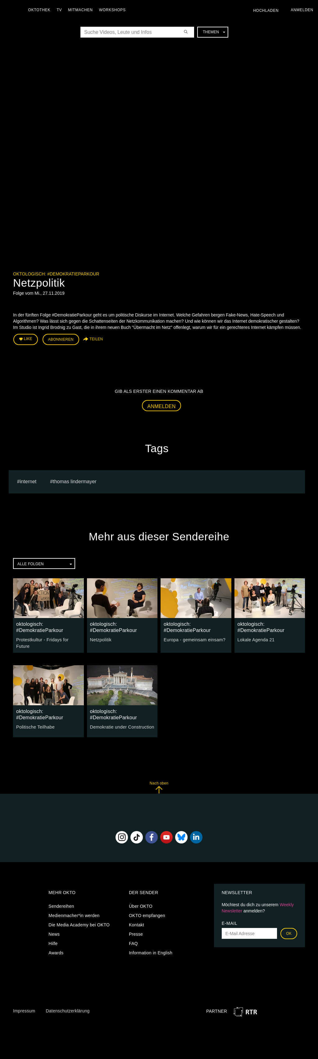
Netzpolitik (100, 639)
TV (60, 10)
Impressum (24, 1009)
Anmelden (162, 405)
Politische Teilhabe (34, 726)
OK (289, 932)
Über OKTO (140, 905)
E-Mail (230, 922)
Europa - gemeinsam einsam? (194, 639)
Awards (55, 951)
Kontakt (136, 923)
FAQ (133, 942)
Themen (214, 32)
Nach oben (159, 786)
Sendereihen (61, 905)
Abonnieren (61, 339)
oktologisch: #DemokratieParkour (56, 273)
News (54, 933)
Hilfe (52, 942)
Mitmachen (82, 10)
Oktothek (41, 10)
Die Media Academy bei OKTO (79, 923)
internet (28, 481)
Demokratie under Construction (121, 726)
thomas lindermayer (75, 481)
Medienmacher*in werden (73, 914)
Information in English (150, 951)
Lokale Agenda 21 (256, 639)
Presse (136, 933)
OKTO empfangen (147, 914)
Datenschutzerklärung (67, 1009)
